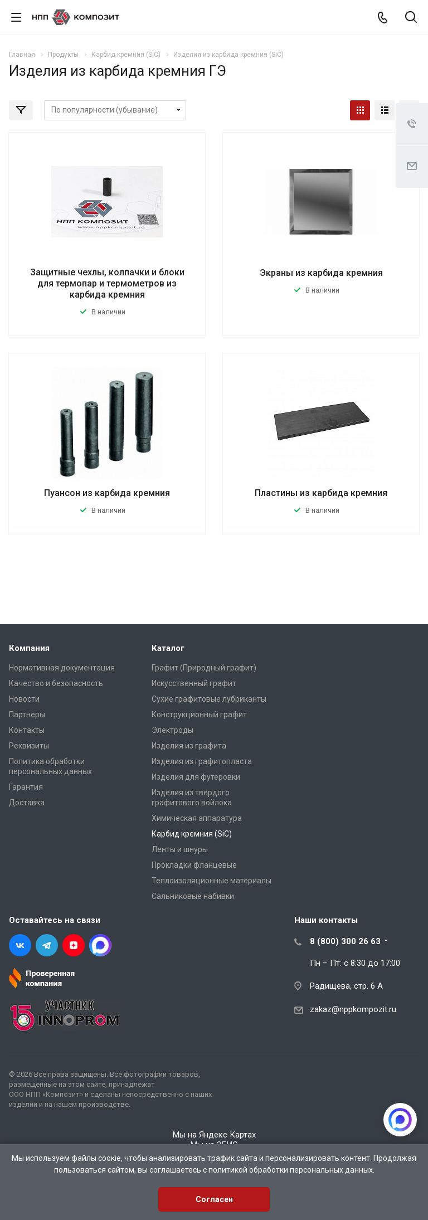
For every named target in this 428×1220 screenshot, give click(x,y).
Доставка (27, 802)
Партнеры (27, 714)
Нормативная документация (62, 667)
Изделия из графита (189, 745)
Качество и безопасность (56, 683)
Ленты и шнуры (180, 849)
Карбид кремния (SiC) (192, 833)
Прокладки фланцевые (194, 865)
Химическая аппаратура (197, 818)
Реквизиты (29, 745)
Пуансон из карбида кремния (107, 493)
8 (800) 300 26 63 (345, 941)
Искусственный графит (194, 683)
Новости (24, 698)
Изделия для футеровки (196, 776)
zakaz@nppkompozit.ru (353, 1009)
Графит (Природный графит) (204, 667)
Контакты (27, 730)
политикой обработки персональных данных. (291, 1169)
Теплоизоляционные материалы (211, 880)
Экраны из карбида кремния (321, 273)
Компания (29, 648)
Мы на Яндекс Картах (214, 1135)
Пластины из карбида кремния (321, 493)
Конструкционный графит (199, 714)
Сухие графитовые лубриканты (209, 698)
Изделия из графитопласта (202, 761)
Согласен (214, 1199)
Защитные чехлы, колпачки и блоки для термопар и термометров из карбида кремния (107, 283)
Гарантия (26, 786)
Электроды (172, 730)
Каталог (168, 648)
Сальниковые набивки (193, 896)
